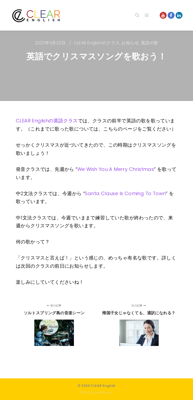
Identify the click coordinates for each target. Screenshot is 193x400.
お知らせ (130, 43)
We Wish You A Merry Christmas (115, 169)
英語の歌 (149, 43)
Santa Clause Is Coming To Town (125, 193)
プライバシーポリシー (96, 392)
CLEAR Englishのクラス (97, 43)
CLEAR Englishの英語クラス (47, 120)
